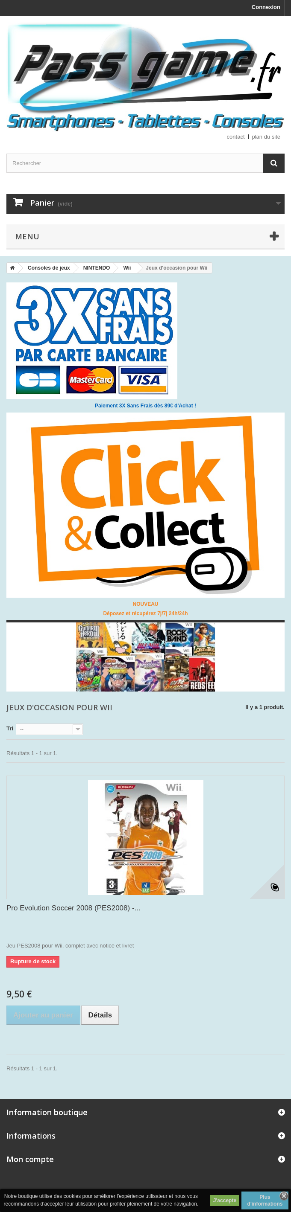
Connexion (266, 7)
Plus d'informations (265, 1200)
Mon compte (30, 1159)
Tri (9, 728)
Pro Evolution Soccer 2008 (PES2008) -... (73, 908)
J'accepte (224, 1200)
